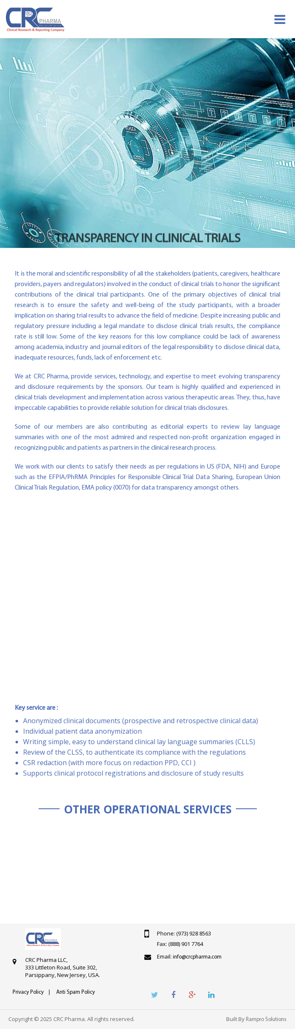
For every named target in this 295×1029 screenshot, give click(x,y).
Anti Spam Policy (75, 992)
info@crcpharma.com (197, 957)
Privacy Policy (28, 992)
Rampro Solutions (266, 1019)
